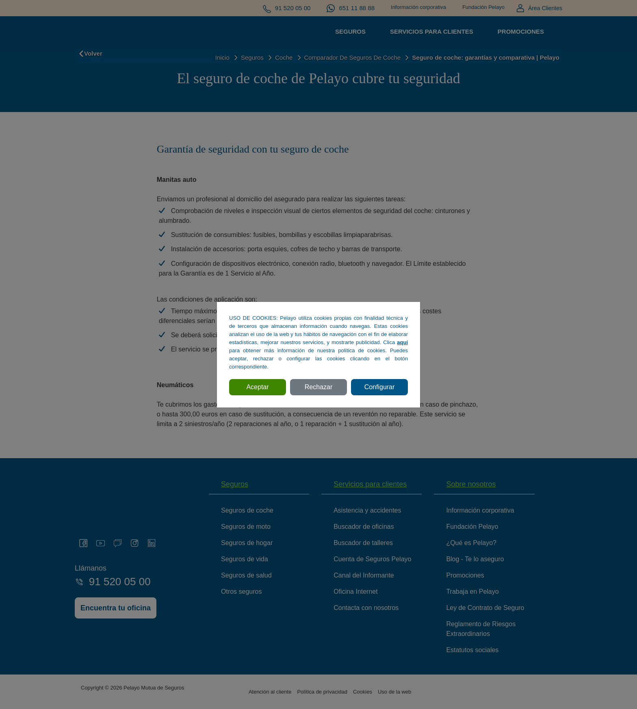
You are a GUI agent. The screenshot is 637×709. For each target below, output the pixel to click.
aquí (402, 342)
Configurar (379, 387)
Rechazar (318, 387)
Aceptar (257, 387)
